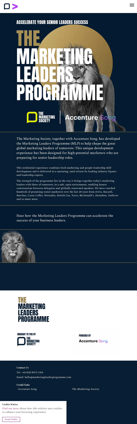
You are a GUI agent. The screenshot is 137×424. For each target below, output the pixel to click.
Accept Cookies (11, 419)
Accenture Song (27, 389)
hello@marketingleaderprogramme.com (48, 377)
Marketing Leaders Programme (11, 6)
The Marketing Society (85, 389)
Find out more (10, 408)
